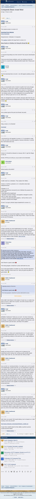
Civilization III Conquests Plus (12, 458)
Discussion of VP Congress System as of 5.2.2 (17, 452)
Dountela (6, 459)
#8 (34, 150)
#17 (34, 349)
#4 (34, 84)
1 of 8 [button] (3, 18)
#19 (34, 394)
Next (8, 18)
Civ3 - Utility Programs (18, 447)
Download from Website (7, 32)
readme (5, 40)
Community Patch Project (19, 453)
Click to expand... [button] (18, 295)
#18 (34, 363)
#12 (34, 226)
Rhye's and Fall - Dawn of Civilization (21, 465)
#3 (34, 71)
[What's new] (29, 1)
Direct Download (5, 33)
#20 (34, 416)
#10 (34, 178)
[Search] (32, 1)
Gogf (3, 12)
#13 (34, 247)
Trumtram (6, 453)
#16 (34, 330)
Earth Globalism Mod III (10, 440)
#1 (34, 26)
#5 (34, 109)
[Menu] (3, 1)
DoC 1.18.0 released (10, 464)
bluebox (5, 447)
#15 (34, 314)
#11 (34, 211)
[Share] (32, 27)
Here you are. (22, 236)
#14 (34, 283)
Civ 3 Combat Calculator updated (13, 446)
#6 (34, 121)
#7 (34, 136)
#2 (34, 52)
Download (3, 127)
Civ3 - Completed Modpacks (18, 441)
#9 (34, 166)
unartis (5, 441)
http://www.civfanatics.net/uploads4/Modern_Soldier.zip (14, 423)
